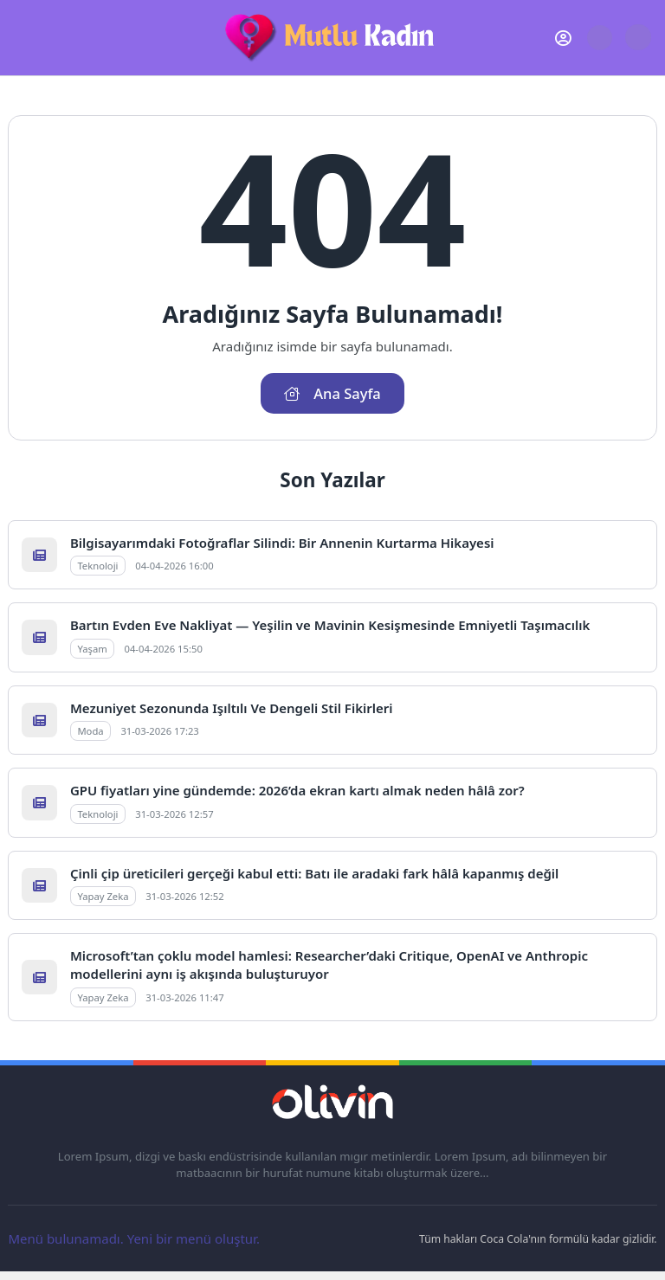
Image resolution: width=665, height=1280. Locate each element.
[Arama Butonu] (599, 37)
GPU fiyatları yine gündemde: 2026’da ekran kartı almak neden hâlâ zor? (297, 790)
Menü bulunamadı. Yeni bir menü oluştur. (134, 1238)
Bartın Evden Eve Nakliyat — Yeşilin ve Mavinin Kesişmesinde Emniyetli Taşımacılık (330, 625)
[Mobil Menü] (21, 38)
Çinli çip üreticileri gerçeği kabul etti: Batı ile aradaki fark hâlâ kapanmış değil (314, 873)
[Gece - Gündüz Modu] (637, 46)
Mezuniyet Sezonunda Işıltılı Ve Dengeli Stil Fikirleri (231, 708)
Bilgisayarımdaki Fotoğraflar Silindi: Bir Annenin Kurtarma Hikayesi (282, 542)
